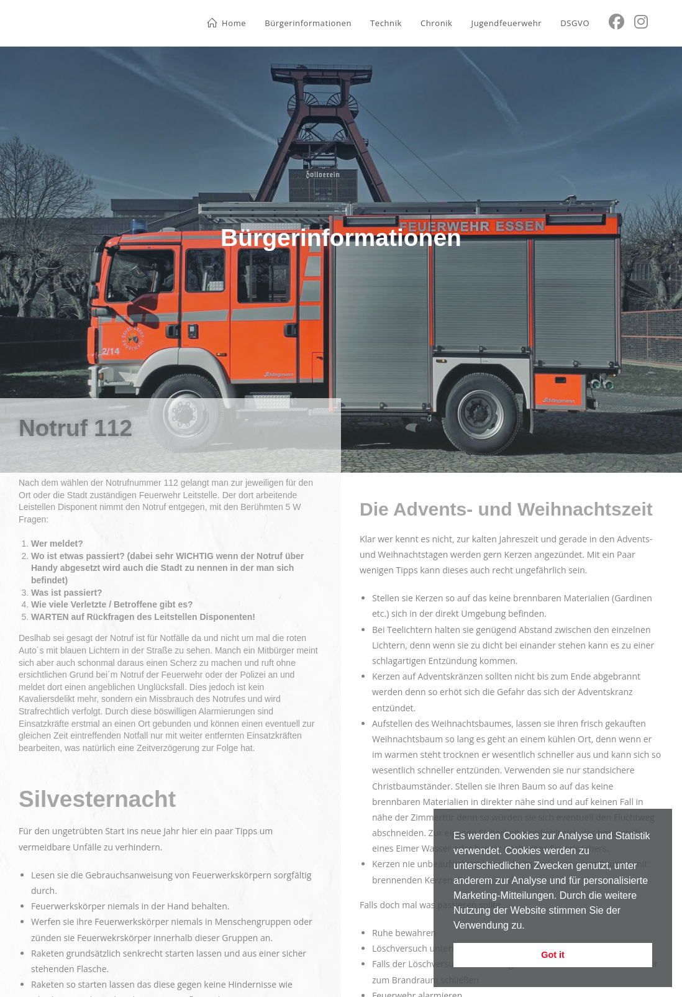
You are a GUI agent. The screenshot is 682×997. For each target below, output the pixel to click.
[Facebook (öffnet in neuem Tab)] (616, 22)
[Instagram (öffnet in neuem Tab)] (641, 22)
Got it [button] (553, 955)
